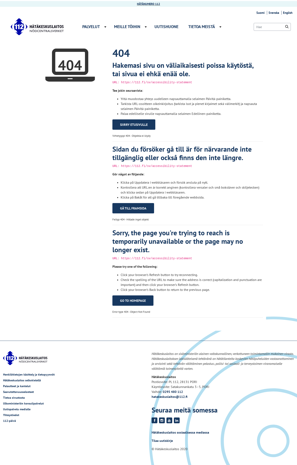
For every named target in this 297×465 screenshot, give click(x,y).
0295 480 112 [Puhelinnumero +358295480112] (173, 392)
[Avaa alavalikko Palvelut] (105, 27)
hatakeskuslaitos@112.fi (169, 397)
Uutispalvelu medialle (17, 409)
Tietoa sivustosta (14, 398)
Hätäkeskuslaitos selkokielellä (22, 380)
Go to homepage (133, 301)
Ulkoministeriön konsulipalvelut (23, 403)
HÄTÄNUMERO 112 (148, 4)
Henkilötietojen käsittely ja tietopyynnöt (29, 374)
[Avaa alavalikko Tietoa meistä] (220, 27)
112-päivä (9, 421)
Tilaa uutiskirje (162, 441)
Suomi (261, 13)
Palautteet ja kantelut (17, 386)
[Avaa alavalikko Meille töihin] (146, 27)
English (288, 13)
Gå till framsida (133, 208)
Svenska (274, 13)
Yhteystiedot (11, 415)
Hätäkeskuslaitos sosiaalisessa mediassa (180, 432)
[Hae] (272, 27)
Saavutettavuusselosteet (18, 392)
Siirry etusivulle (134, 124)
